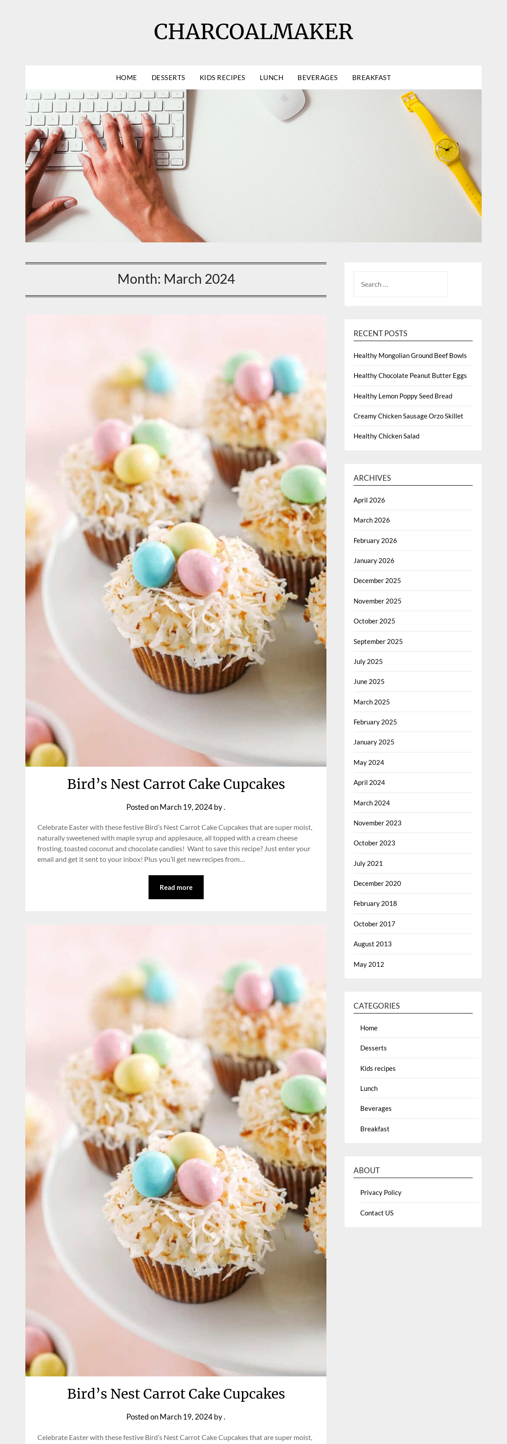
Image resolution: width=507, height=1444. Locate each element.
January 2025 (374, 742)
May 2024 (369, 762)
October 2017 (374, 924)
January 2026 (374, 560)
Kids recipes (222, 77)
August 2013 (373, 944)
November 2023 (378, 823)
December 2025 (377, 580)
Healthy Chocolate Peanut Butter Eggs (410, 375)
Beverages (318, 77)
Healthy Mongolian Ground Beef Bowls (410, 355)
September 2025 (378, 641)
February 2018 (375, 903)
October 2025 (374, 621)
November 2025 (378, 601)
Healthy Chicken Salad (386, 436)
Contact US (377, 1213)
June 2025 (369, 681)
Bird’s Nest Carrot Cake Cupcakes (176, 784)
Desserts (168, 77)
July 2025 (368, 661)
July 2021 (368, 863)
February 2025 (375, 722)
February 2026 (375, 540)
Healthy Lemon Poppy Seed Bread (403, 396)
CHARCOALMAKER (253, 31)
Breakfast (371, 77)
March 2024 (372, 803)
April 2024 (369, 782)
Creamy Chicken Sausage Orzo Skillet (408, 416)
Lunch (272, 77)
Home (126, 77)
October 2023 (374, 843)
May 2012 (369, 964)
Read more (176, 887)
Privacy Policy (381, 1192)
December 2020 (377, 883)
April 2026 (369, 500)
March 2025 (372, 702)
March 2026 (372, 520)
